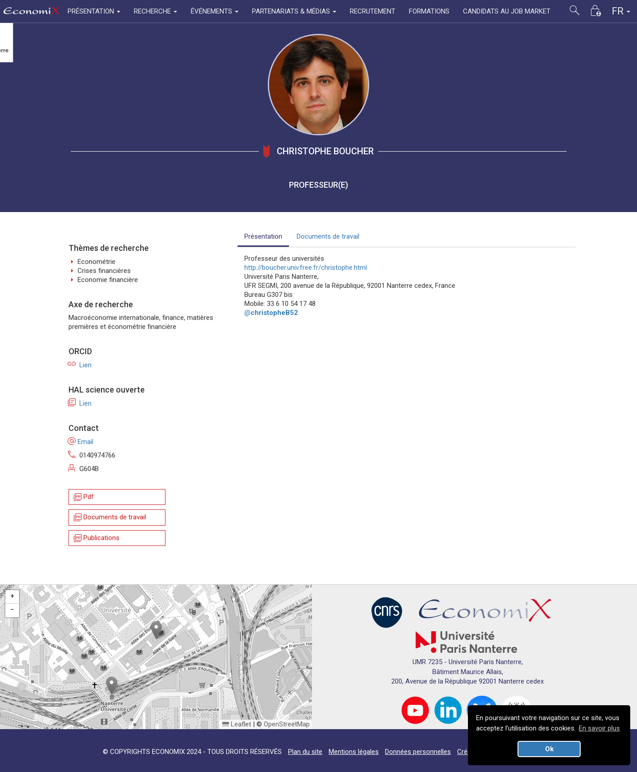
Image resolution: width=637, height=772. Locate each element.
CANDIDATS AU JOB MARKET (506, 11)
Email (81, 442)
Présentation (263, 236)
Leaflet (236, 724)
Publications (96, 538)
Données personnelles (418, 752)
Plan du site (305, 752)
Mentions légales (354, 752)
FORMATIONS (429, 11)
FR (621, 11)
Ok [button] (549, 749)
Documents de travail (109, 517)
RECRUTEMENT (372, 11)
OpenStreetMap (287, 724)
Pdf (83, 497)
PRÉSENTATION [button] (94, 11)
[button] (156, 630)
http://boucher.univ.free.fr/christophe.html (305, 267)
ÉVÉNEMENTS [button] (214, 11)
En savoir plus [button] (599, 728)
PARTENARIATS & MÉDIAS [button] (294, 11)
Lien (80, 365)
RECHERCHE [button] (155, 11)
